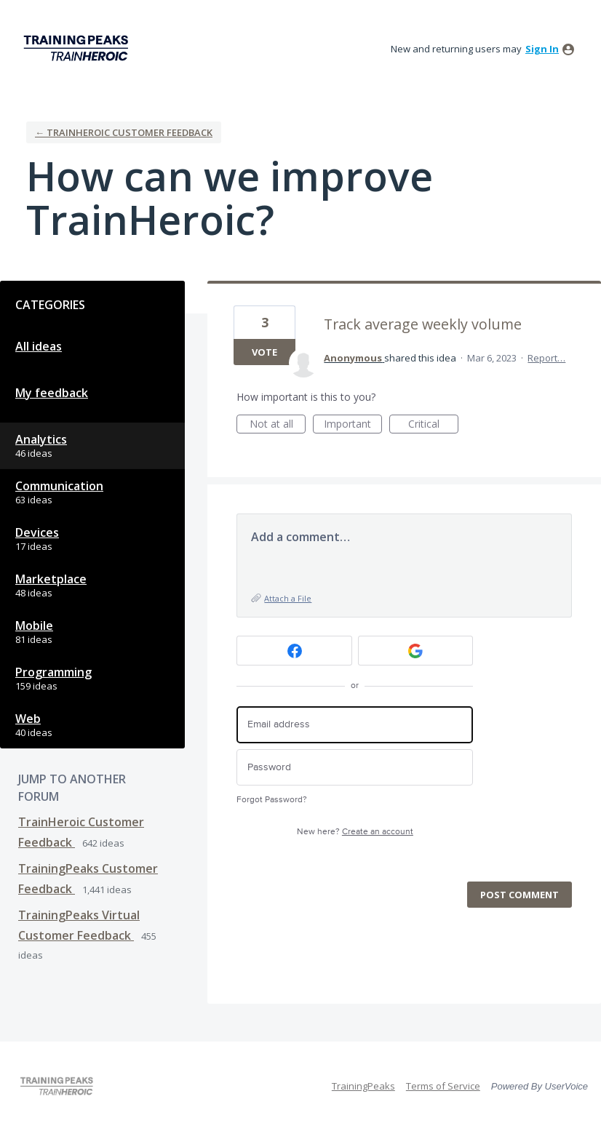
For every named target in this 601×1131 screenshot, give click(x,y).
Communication (59, 486)
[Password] (354, 767)
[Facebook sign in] (294, 651)
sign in (542, 48)
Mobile (34, 626)
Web (28, 719)
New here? (355, 831)
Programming (53, 672)
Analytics (41, 439)
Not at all (278, 425)
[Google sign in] (416, 651)
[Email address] (354, 724)
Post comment (519, 894)
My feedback (51, 393)
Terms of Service (443, 1085)
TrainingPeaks (363, 1085)
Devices (37, 532)
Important (353, 425)
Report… (546, 357)
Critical (433, 425)
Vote (264, 352)
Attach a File (287, 598)
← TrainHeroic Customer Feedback (123, 132)
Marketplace (51, 579)
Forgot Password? (271, 799)
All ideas (38, 346)
